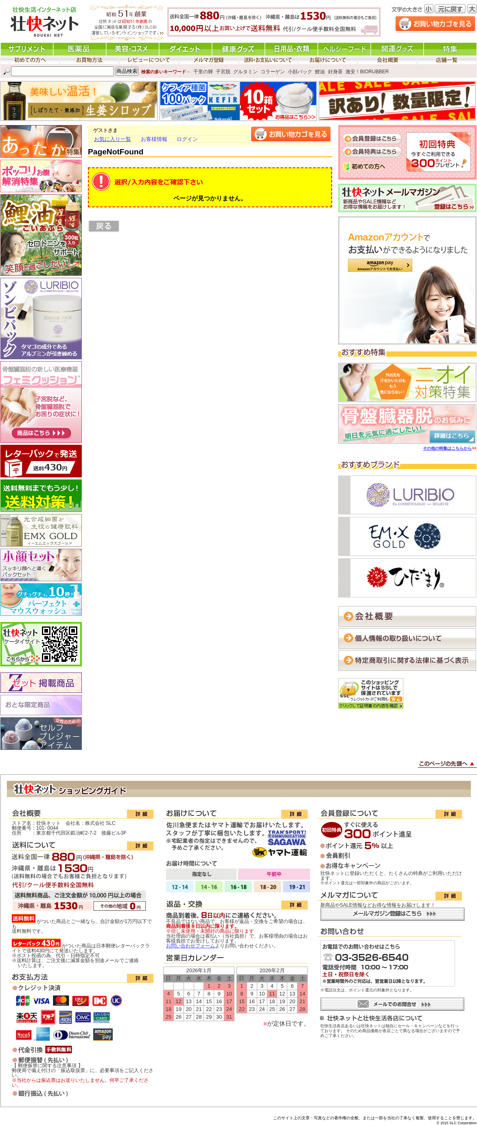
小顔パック (300, 71)
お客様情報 (154, 139)
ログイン (187, 139)
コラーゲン (272, 71)
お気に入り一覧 (112, 139)
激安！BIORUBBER (367, 71)
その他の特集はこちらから (447, 448)
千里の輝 (203, 71)
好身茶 (335, 71)
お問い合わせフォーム (190, 946)
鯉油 (320, 71)
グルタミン (245, 71)
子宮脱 (223, 71)
